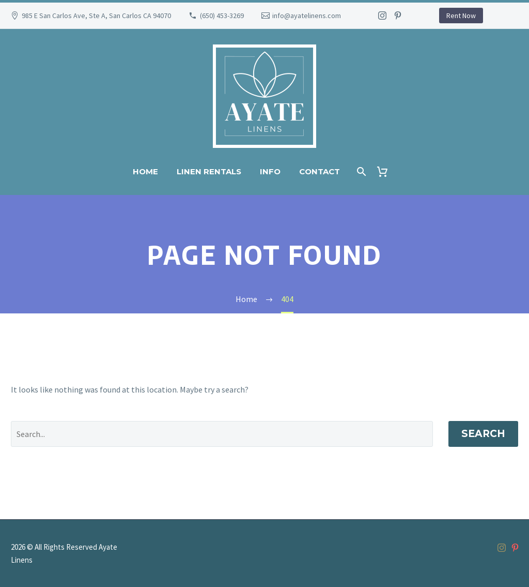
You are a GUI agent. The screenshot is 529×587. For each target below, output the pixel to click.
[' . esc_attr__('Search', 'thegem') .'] (222, 434)
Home (145, 171)
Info (270, 171)
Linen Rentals (209, 171)
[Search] (361, 171)
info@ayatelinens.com (306, 15)
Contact (319, 171)
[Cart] (386, 171)
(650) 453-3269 (222, 15)
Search (483, 434)
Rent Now (461, 15)
